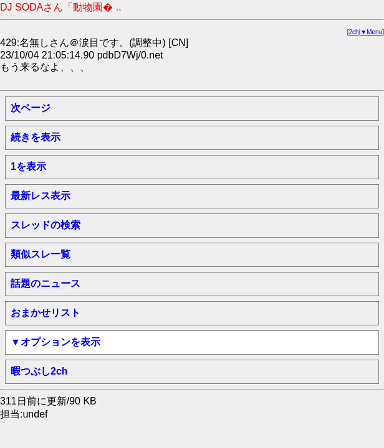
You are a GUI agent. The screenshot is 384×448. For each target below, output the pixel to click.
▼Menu (371, 32)
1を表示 (28, 166)
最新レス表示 (40, 195)
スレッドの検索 (45, 225)
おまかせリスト (45, 312)
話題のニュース (45, 283)
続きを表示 (35, 137)
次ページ (30, 108)
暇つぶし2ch (39, 371)
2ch (354, 32)
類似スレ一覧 (40, 254)
